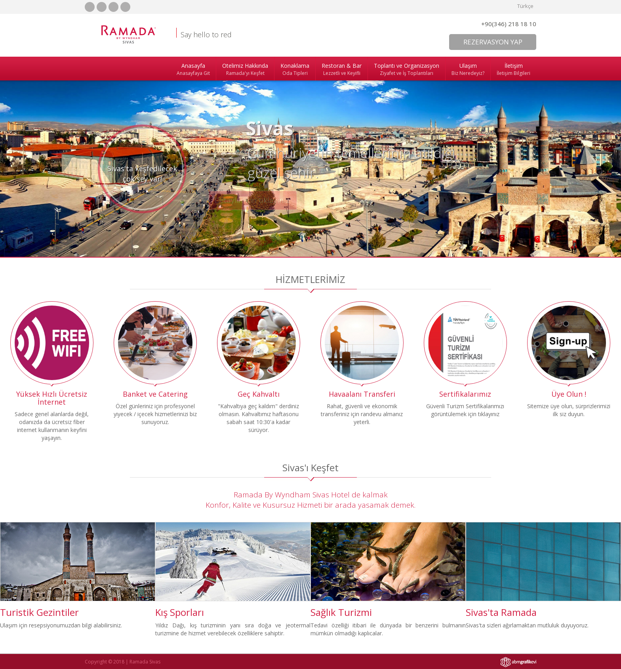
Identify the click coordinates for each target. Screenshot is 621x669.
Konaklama (294, 69)
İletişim (513, 69)
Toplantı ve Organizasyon (406, 69)
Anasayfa (193, 69)
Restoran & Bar (342, 69)
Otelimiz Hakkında (245, 69)
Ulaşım (467, 69)
